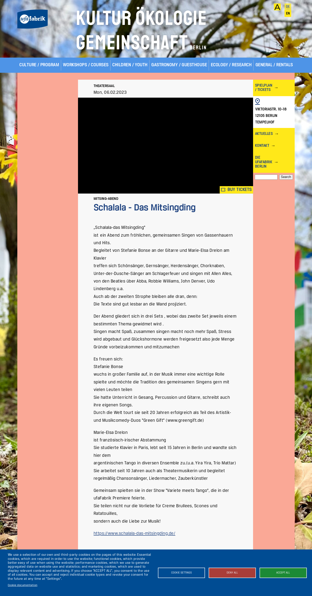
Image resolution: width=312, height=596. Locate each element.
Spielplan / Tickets (263, 88)
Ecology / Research (231, 65)
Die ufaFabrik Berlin (263, 162)
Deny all (232, 572)
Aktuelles (264, 134)
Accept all (283, 572)
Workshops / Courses (86, 65)
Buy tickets (236, 189)
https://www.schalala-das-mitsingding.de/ (134, 533)
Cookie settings (181, 572)
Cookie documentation (22, 585)
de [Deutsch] (288, 6)
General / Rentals (274, 65)
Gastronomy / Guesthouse (179, 65)
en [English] (288, 13)
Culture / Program (39, 65)
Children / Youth (130, 65)
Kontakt (262, 146)
